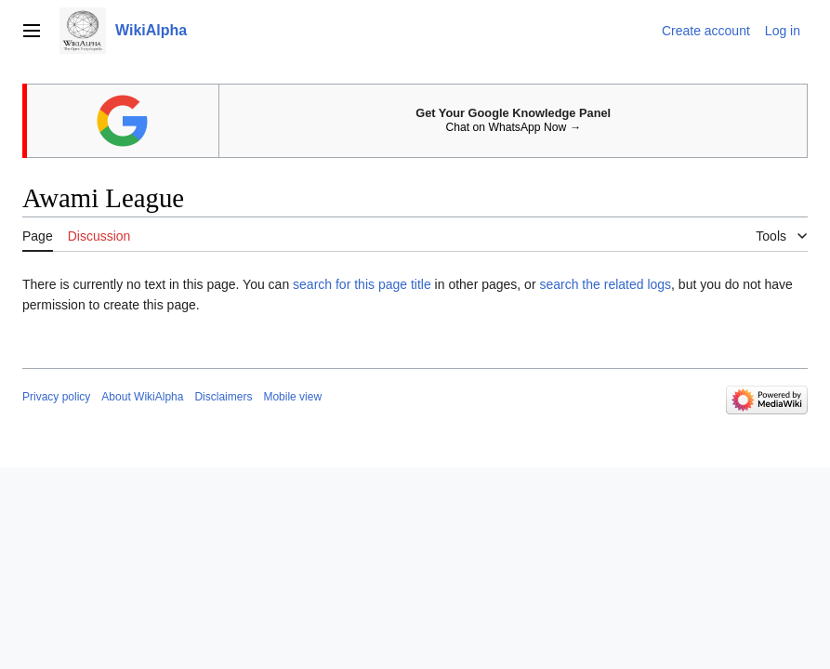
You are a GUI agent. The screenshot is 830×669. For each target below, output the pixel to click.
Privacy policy (56, 396)
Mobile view (292, 396)
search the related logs (605, 284)
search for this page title (362, 284)
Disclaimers (223, 396)
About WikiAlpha (142, 396)
